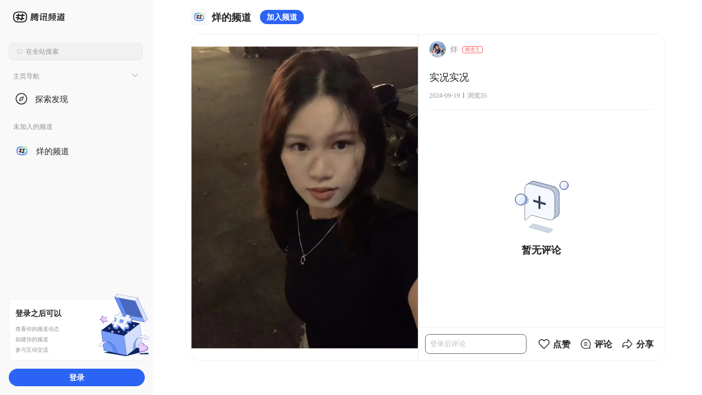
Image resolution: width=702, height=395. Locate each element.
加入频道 (282, 17)
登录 (76, 377)
